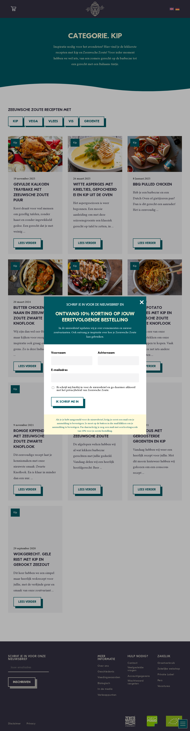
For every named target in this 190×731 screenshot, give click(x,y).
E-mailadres (59, 370)
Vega (33, 121)
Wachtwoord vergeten (136, 682)
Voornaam (58, 353)
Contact (133, 662)
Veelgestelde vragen (136, 669)
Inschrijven (22, 682)
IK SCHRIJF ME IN (67, 401)
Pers (160, 680)
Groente (91, 121)
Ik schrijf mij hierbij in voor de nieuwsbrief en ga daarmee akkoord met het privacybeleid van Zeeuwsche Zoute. (96, 389)
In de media (105, 688)
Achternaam (106, 353)
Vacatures (164, 686)
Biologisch (104, 683)
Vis (71, 121)
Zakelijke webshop (169, 668)
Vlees (53, 121)
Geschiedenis (106, 671)
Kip (15, 121)
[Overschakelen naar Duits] (177, 9)
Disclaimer (14, 723)
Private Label (166, 674)
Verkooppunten (107, 694)
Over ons (103, 665)
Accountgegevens (139, 676)
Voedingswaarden (109, 677)
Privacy (31, 723)
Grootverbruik (166, 662)
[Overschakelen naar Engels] (172, 9)
